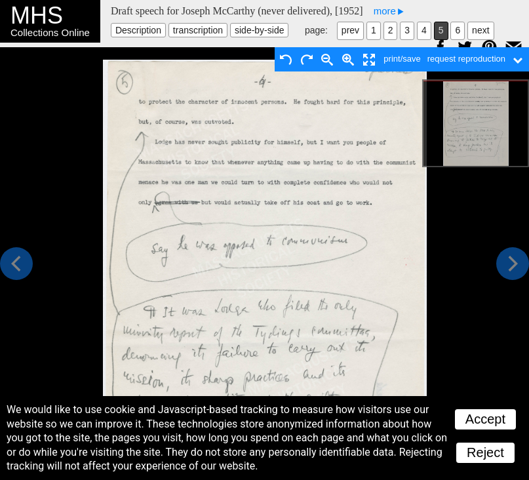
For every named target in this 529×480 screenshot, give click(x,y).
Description (138, 30)
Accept (485, 419)
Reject (485, 452)
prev (350, 30)
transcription (198, 30)
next (480, 30)
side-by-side (259, 30)
